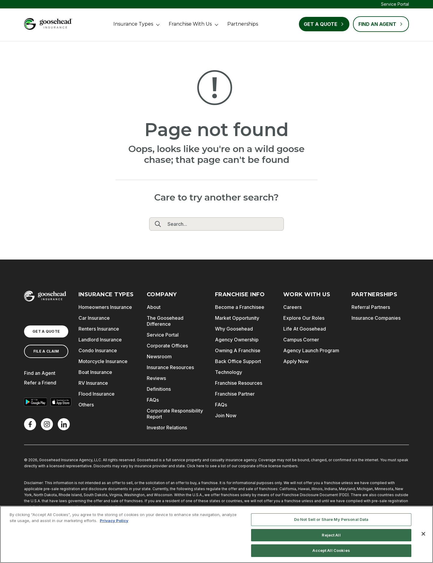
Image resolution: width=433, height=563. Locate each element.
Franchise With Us (190, 24)
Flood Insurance (96, 394)
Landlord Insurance (100, 340)
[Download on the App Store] (61, 402)
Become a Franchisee (239, 307)
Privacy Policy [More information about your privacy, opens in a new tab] (114, 520)
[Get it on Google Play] (35, 402)
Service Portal (395, 4)
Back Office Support (238, 361)
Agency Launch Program (311, 350)
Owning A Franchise (237, 350)
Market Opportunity (237, 318)
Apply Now (296, 361)
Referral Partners (371, 307)
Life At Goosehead (304, 329)
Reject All (331, 535)
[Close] (423, 533)
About (154, 307)
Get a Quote (324, 24)
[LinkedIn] (64, 424)
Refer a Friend (40, 383)
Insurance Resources (170, 367)
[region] (216, 534)
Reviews (156, 378)
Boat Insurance (95, 372)
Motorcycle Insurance (102, 361)
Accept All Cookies (331, 550)
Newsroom (159, 356)
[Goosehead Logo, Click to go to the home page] (48, 24)
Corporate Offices (167, 346)
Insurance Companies (376, 318)
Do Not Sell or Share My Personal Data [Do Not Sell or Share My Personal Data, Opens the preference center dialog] (331, 519)
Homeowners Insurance (105, 307)
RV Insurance (93, 383)
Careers (292, 307)
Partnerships (242, 24)
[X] (47, 424)
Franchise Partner (235, 394)
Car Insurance (94, 318)
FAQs (153, 400)
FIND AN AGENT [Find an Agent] (381, 24)
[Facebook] (30, 424)
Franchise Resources (238, 383)
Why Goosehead (234, 329)
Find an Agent (39, 373)
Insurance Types (133, 24)
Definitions (159, 389)
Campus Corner (301, 340)
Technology (228, 372)
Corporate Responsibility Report (175, 414)
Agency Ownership (237, 340)
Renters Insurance (98, 329)
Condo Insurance (97, 350)
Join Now (225, 415)
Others (86, 405)
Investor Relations (167, 428)
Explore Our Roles (303, 318)
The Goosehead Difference (165, 321)
